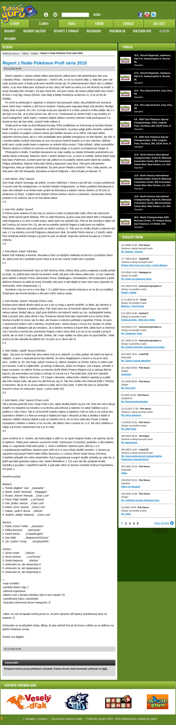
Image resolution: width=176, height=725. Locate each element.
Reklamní (10, 39)
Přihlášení (46, 12)
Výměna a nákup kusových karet (137, 248)
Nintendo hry (142, 31)
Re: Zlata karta (128, 429)
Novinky (9, 31)
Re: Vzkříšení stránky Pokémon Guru (140, 500)
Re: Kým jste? (128, 388)
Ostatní (164, 31)
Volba (124, 473)
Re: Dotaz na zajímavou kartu (136, 279)
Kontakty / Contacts (36, 718)
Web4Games (128, 718)
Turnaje (127, 47)
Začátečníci (126, 398)
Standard (125, 483)
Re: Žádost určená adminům (135, 361)
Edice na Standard (130, 486)
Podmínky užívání (96, 718)
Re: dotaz (126, 514)
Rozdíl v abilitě (128, 292)
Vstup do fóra (161, 523)
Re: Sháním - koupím (132, 251)
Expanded (126, 470)
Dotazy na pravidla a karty (133, 289)
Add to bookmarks (108, 656)
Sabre (153, 718)
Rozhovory (94, 31)
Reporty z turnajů (66, 31)
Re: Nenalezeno (129, 442)
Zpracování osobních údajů (67, 718)
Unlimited (126, 374)
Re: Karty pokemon (131, 415)
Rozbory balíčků (34, 31)
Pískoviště (126, 357)
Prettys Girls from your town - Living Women (144, 265)
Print (103, 656)
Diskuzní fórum (132, 237)
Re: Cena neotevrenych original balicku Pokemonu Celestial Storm (141, 458)
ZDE (104, 668)
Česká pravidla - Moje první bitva (138, 320)
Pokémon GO (117, 31)
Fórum (55, 12)
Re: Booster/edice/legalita (134, 401)
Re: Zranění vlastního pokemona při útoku (143, 347)
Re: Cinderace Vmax (131, 333)
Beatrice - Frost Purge (132, 306)
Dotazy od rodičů (129, 275)
